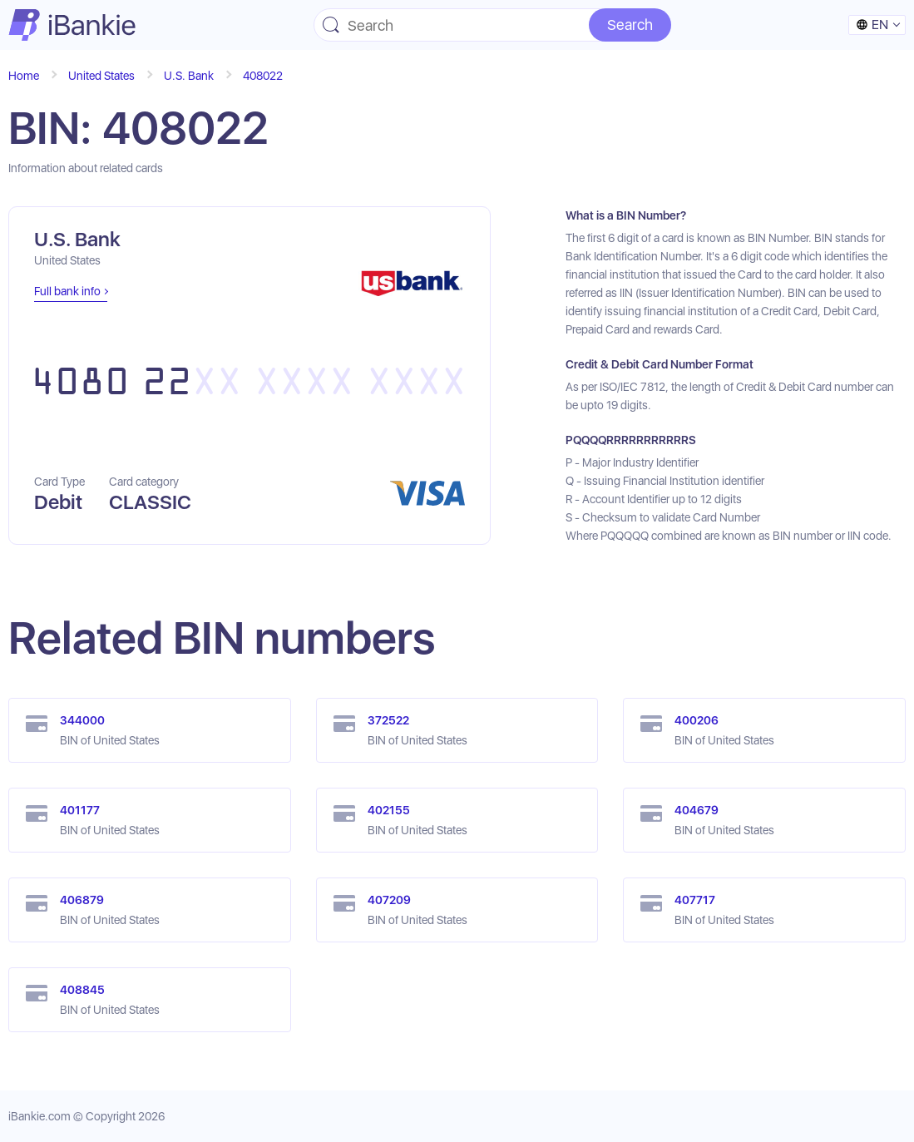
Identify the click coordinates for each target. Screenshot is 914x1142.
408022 (263, 75)
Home (23, 75)
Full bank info (67, 291)
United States (101, 75)
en (872, 24)
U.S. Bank (189, 75)
